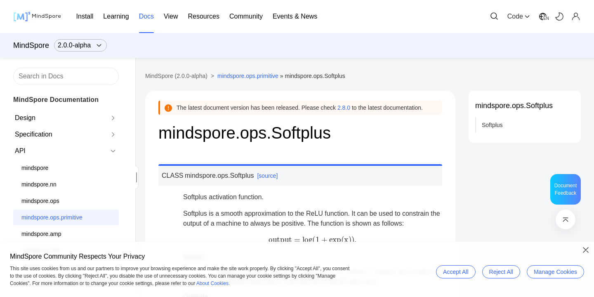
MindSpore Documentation (56, 99)
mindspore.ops (40, 201)
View (171, 16)
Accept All (455, 272)
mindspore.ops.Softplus (514, 105)
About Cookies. (213, 283)
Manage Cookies (555, 272)
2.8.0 (343, 107)
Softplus (492, 125)
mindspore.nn (39, 184)
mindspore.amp (41, 234)
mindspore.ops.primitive (51, 217)
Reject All (501, 272)
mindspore (34, 168)
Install (85, 16)
